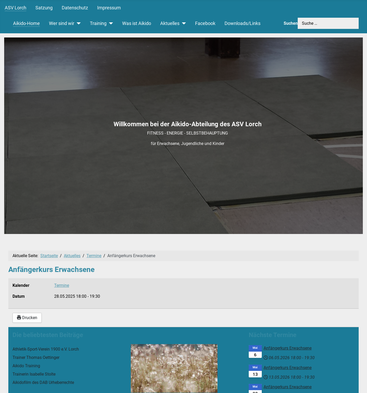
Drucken (27, 317)
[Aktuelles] (182, 23)
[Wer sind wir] (77, 23)
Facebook (205, 23)
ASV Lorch (15, 7)
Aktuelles (169, 23)
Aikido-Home (26, 23)
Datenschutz (75, 7)
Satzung (44, 7)
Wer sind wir (61, 23)
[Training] (110, 23)
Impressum (109, 7)
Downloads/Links (242, 23)
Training (98, 23)
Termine (61, 285)
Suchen (291, 23)
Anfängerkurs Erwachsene (288, 348)
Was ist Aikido (136, 23)
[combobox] (328, 23)
